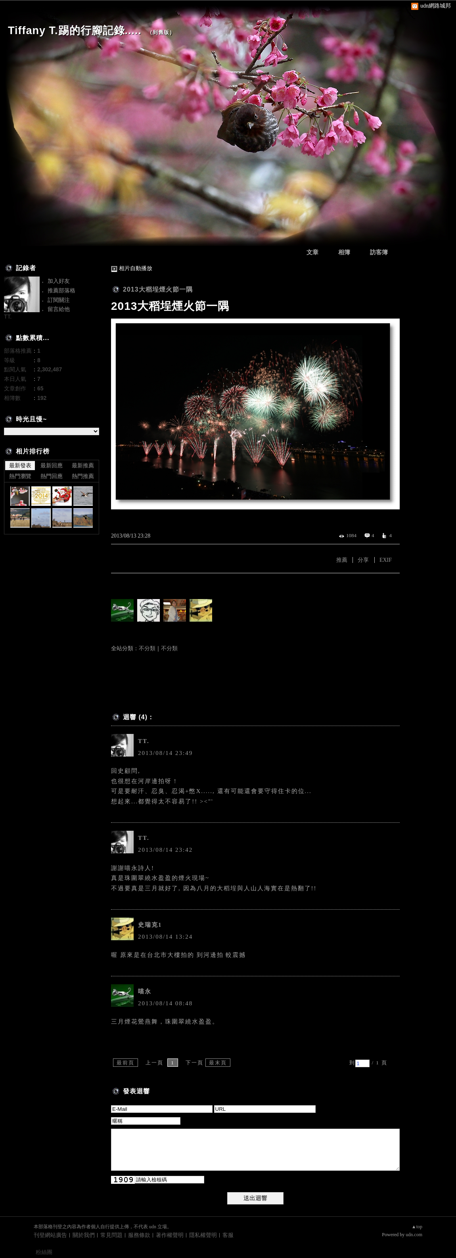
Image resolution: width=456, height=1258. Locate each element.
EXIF (385, 560)
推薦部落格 (61, 290)
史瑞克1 (150, 925)
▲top (417, 1226)
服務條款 (139, 1235)
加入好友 (59, 281)
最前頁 (125, 1063)
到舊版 (161, 32)
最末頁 (218, 1063)
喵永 (144, 991)
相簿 (344, 252)
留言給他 (59, 309)
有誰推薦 (123, 585)
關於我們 (84, 1235)
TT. (143, 741)
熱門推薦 (83, 476)
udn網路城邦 (435, 6)
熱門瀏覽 (20, 476)
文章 (312, 252)
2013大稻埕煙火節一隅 (158, 289)
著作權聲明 (170, 1235)
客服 (228, 1235)
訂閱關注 (59, 300)
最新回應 (51, 465)
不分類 (147, 648)
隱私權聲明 (203, 1235)
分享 (363, 560)
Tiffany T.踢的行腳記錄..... (75, 30)
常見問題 (111, 1235)
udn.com (414, 1234)
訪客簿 (379, 252)
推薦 (341, 560)
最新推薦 (83, 465)
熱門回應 (51, 476)
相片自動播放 (135, 268)
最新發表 (20, 465)
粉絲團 (44, 1252)
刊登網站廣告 (50, 1235)
